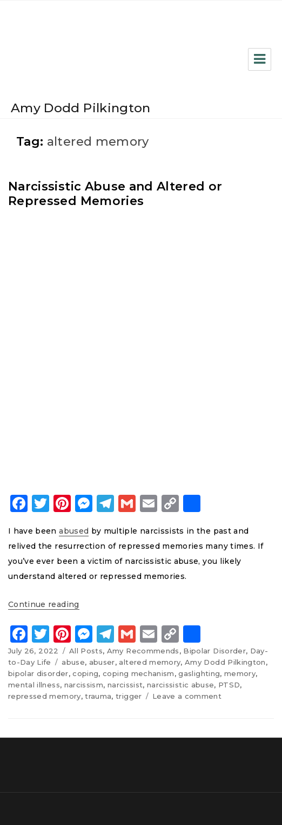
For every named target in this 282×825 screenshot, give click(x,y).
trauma (98, 696)
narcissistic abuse (180, 684)
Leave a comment (186, 696)
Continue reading (43, 604)
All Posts (86, 650)
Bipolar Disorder (214, 650)
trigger (129, 696)
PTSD (229, 684)
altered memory (149, 662)
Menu (259, 59)
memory (240, 673)
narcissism (84, 684)
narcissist (125, 684)
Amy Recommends (143, 650)
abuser (102, 662)
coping (85, 673)
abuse (73, 662)
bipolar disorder (38, 673)
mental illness (34, 684)
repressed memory (44, 696)
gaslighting (199, 673)
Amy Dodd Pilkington (81, 107)
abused (74, 531)
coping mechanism (138, 673)
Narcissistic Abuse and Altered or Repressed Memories (115, 194)
